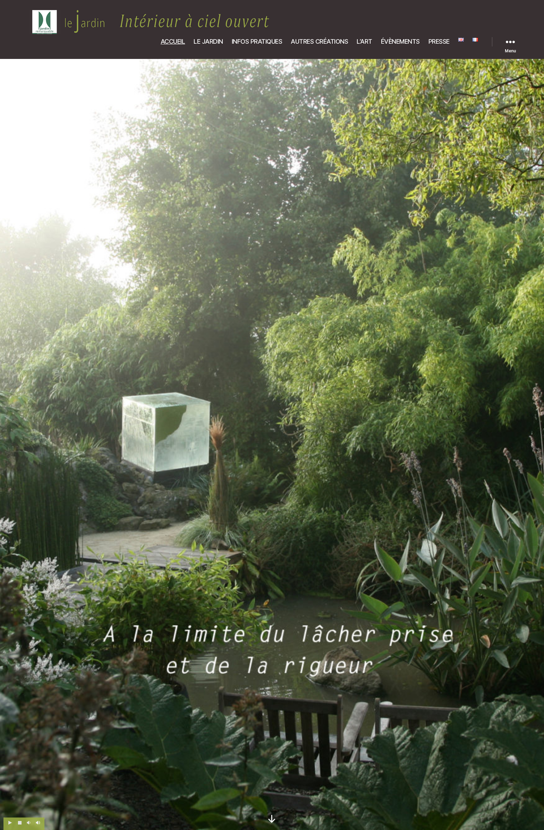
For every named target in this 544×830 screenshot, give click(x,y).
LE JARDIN (208, 41)
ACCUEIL (173, 41)
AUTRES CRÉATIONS (319, 41)
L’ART (364, 41)
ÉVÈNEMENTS (400, 41)
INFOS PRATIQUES (257, 41)
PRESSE (439, 41)
